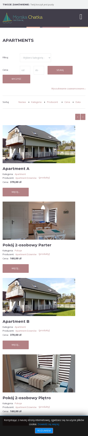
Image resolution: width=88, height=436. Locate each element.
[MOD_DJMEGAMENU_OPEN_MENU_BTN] (80, 16)
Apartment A (16, 168)
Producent (52, 102)
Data (78, 102)
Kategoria (36, 102)
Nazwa (22, 102)
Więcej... (16, 192)
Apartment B (16, 321)
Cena (67, 102)
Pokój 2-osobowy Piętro (27, 398)
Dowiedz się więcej (48, 424)
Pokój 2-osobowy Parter (27, 245)
